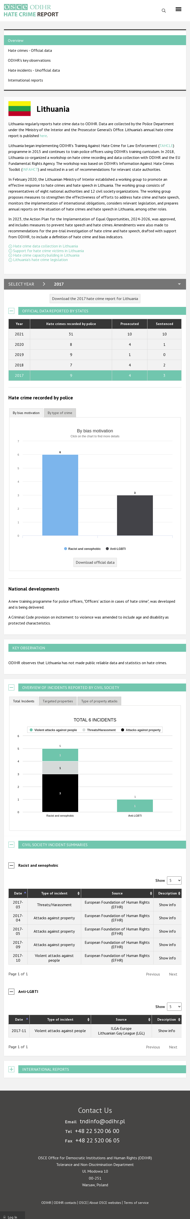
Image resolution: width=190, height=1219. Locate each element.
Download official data (95, 562)
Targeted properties (58, 701)
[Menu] (178, 9)
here (43, 135)
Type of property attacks (99, 701)
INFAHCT (30, 169)
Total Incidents (23, 701)
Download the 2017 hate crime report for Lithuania (95, 298)
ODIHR (46, 1202)
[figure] (95, 768)
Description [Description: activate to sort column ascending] (167, 893)
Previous (153, 974)
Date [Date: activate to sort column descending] (18, 893)
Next (173, 974)
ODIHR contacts (65, 1202)
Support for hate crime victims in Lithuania (48, 250)
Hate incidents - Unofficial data (34, 70)
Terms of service (136, 1202)
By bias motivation (26, 413)
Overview (16, 40)
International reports (25, 80)
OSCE (83, 1202)
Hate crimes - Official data (30, 50)
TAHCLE (166, 145)
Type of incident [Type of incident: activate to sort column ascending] (54, 893)
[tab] (26, 412)
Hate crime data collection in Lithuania (45, 246)
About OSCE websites (105, 1202)
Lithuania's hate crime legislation (40, 259)
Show (168, 880)
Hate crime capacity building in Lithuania (46, 255)
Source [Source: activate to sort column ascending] (117, 893)
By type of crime (60, 413)
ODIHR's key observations (29, 60)
